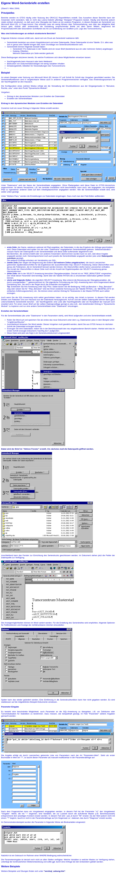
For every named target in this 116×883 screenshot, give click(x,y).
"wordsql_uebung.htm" (54, 871)
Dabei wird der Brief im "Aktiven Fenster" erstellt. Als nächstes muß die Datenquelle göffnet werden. (47, 449)
